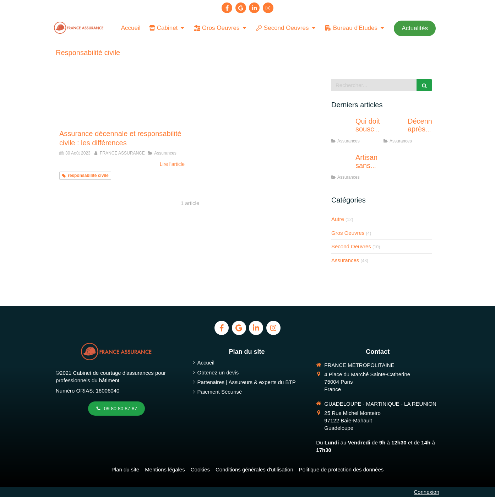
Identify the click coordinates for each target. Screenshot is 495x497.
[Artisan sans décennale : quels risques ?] (342, 164)
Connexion (426, 492)
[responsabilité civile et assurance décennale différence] (122, 100)
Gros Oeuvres (347, 233)
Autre (337, 219)
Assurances (345, 260)
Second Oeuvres (351, 246)
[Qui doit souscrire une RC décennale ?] (342, 128)
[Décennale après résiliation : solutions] (394, 128)
